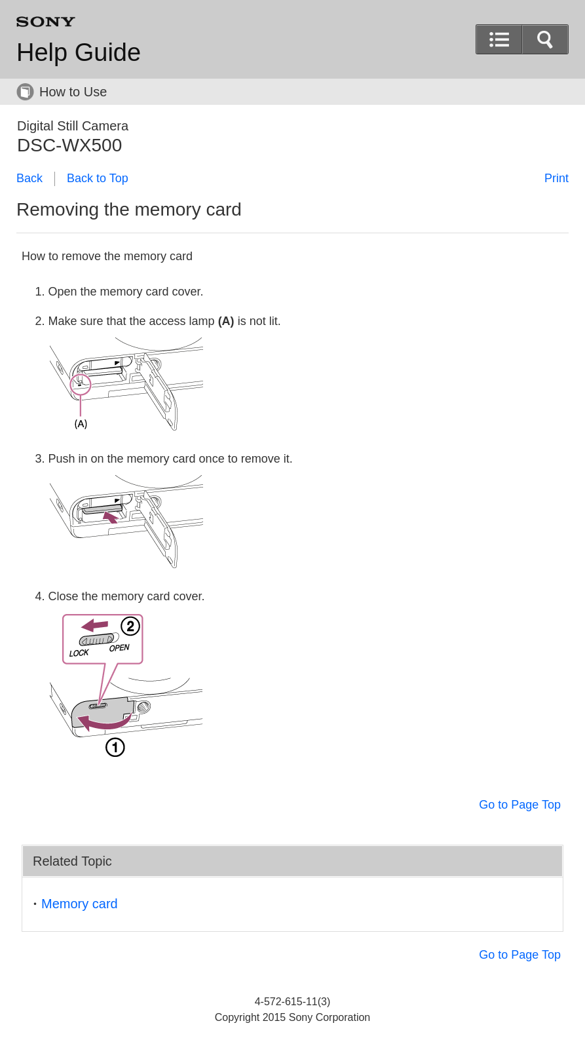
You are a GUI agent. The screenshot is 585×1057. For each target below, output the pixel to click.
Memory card (79, 903)
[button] (545, 39)
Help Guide (78, 52)
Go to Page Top (520, 804)
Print (556, 178)
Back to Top (97, 178)
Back (29, 178)
